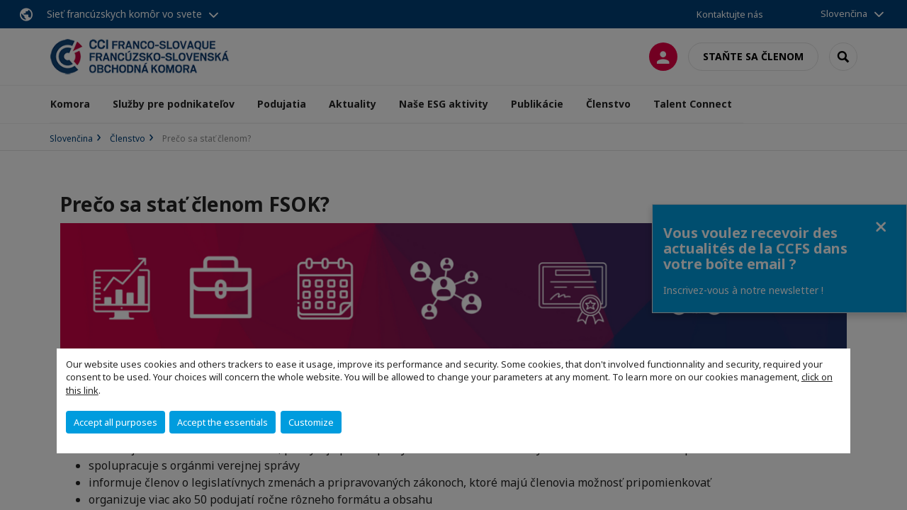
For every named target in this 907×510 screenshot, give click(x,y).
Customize (311, 422)
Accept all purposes (115, 422)
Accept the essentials (222, 422)
